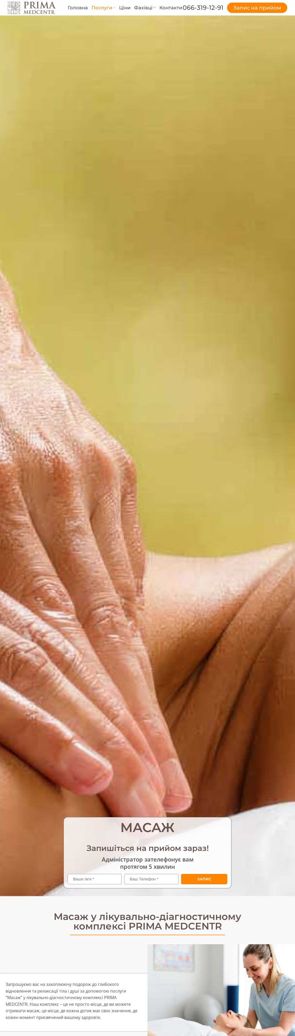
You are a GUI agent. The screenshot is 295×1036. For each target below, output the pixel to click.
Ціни (124, 7)
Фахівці (145, 7)
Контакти (170, 7)
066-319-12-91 (203, 7)
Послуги (103, 7)
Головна (78, 7)
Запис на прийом (257, 8)
